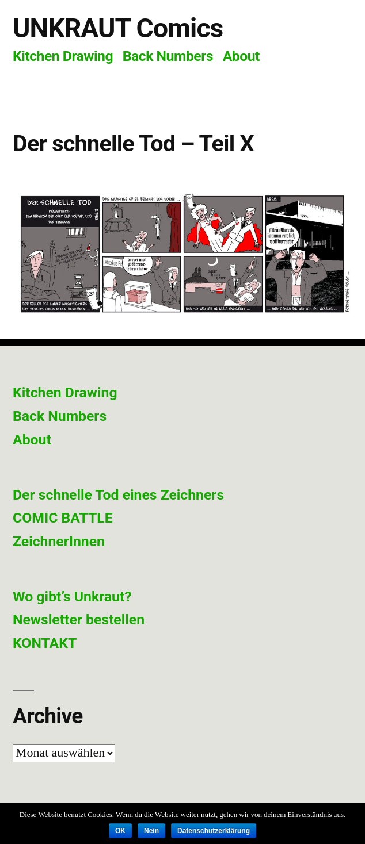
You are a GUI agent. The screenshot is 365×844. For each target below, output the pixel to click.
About (241, 56)
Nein (151, 831)
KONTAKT (45, 643)
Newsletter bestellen (79, 619)
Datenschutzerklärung (213, 831)
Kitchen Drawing (63, 56)
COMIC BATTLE (63, 517)
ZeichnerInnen (59, 541)
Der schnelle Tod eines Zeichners (118, 494)
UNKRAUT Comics (118, 28)
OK (120, 831)
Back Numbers (168, 56)
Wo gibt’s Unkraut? (72, 596)
